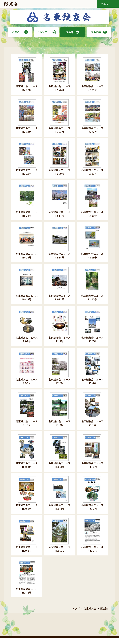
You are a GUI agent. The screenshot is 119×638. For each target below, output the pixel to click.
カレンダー (46, 32)
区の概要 (99, 32)
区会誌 (72, 32)
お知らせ (20, 32)
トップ (75, 608)
